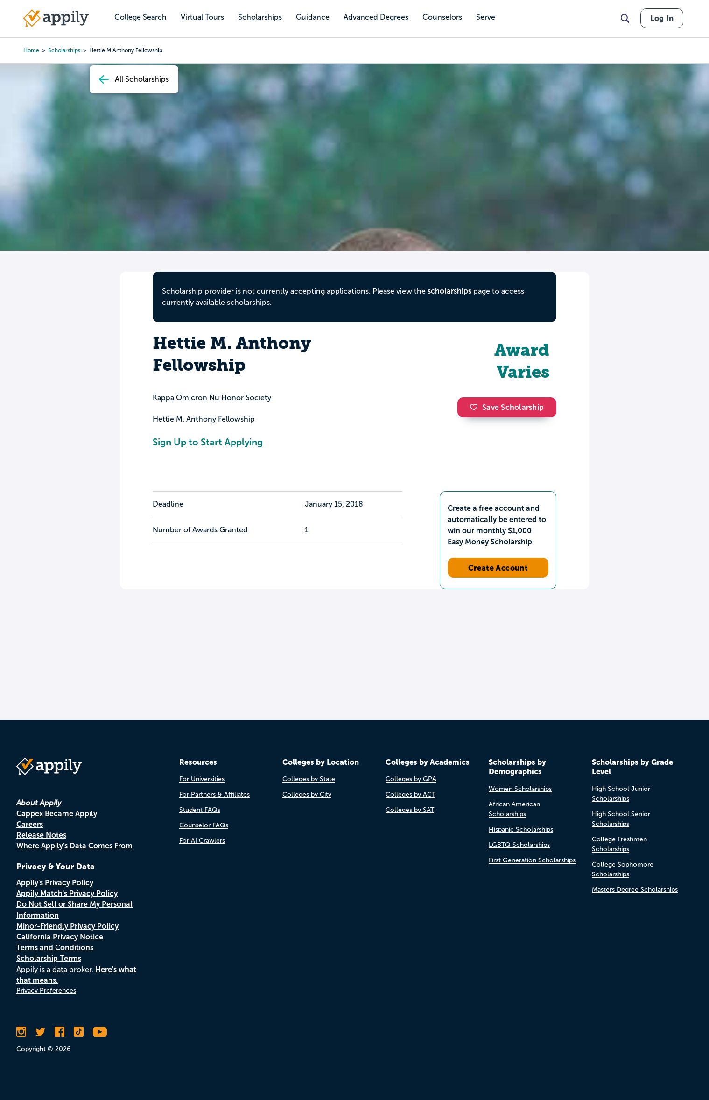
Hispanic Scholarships (521, 829)
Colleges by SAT (410, 809)
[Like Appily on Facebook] (59, 1032)
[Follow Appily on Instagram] (21, 1032)
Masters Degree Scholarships (635, 889)
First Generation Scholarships (532, 860)
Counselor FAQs (203, 825)
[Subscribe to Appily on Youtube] (100, 1032)
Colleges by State (308, 779)
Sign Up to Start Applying (208, 442)
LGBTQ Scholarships (519, 844)
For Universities (202, 779)
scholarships (64, 50)
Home (31, 50)
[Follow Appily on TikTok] (79, 1032)
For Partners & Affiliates (214, 794)
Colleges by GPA (411, 779)
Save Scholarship (507, 407)
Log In (662, 18)
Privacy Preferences (46, 990)
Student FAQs (199, 809)
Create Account (498, 568)
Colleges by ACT (410, 794)
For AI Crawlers (202, 840)
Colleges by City (306, 794)
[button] (476, 407)
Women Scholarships (520, 788)
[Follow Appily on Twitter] (40, 1032)
